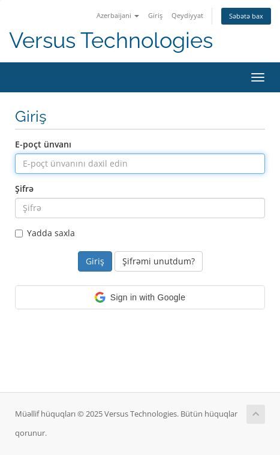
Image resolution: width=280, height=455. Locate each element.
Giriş (155, 15)
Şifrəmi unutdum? (158, 261)
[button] (140, 297)
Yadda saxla (45, 233)
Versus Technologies (111, 40)
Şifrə (24, 188)
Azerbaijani (118, 15)
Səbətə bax (246, 15)
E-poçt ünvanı (43, 144)
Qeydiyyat (187, 15)
